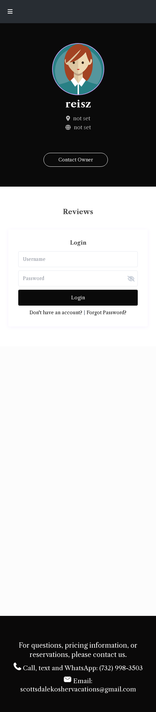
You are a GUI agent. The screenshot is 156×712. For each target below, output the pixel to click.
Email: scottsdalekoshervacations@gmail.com (78, 684)
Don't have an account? (56, 313)
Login (78, 297)
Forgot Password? (106, 313)
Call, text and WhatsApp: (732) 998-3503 (78, 667)
